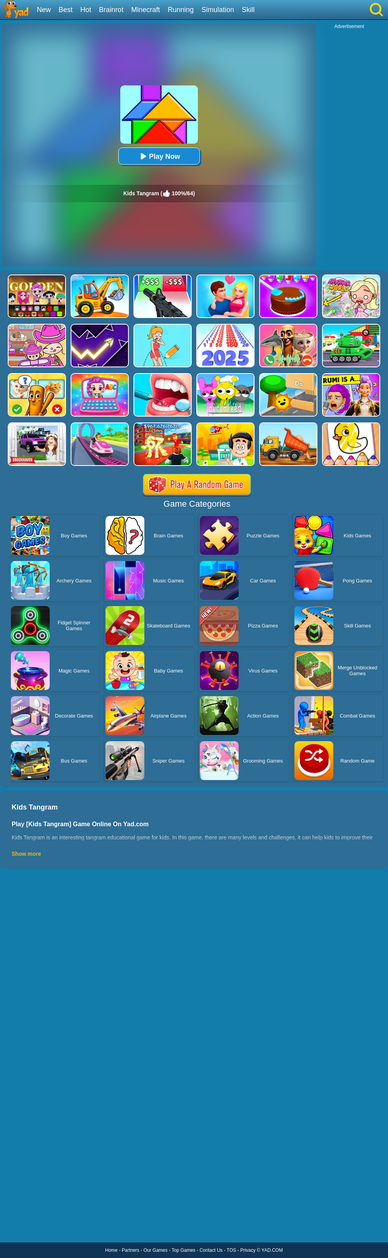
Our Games (156, 1250)
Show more (26, 854)
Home (111, 1250)
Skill (248, 10)
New (44, 10)
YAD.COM (272, 1250)
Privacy (247, 1250)
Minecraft (145, 10)
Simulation (217, 10)
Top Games (183, 1250)
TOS (231, 1250)
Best (66, 10)
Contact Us (210, 1250)
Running (181, 10)
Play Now (159, 156)
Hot (85, 10)
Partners (130, 1250)
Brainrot (111, 10)
